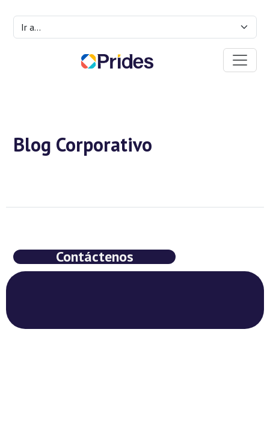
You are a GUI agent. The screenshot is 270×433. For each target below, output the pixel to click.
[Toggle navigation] (240, 60)
